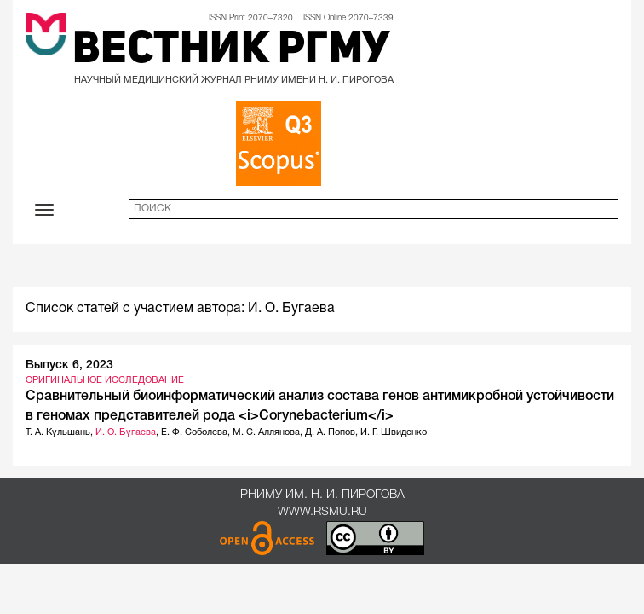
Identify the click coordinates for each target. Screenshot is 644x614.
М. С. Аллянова (266, 432)
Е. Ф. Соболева (194, 432)
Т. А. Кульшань (58, 432)
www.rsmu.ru (322, 512)
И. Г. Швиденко (393, 432)
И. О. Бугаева (125, 432)
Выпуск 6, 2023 (69, 365)
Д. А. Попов (330, 432)
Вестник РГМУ (231, 51)
